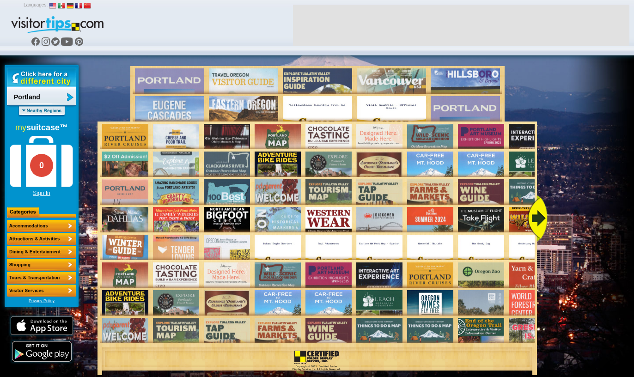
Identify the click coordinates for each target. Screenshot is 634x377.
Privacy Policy (42, 300)
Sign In (41, 193)
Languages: (36, 4)
